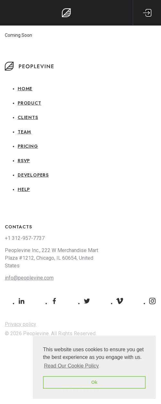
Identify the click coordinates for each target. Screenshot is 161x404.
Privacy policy (20, 324)
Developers (33, 175)
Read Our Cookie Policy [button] (71, 365)
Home (25, 88)
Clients (28, 117)
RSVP (24, 160)
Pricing (28, 146)
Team (24, 132)
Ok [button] (94, 382)
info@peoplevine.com (29, 278)
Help (24, 189)
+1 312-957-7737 (25, 238)
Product (29, 103)
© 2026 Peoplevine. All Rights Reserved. (51, 333)
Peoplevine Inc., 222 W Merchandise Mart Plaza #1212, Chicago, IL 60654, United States (51, 258)
